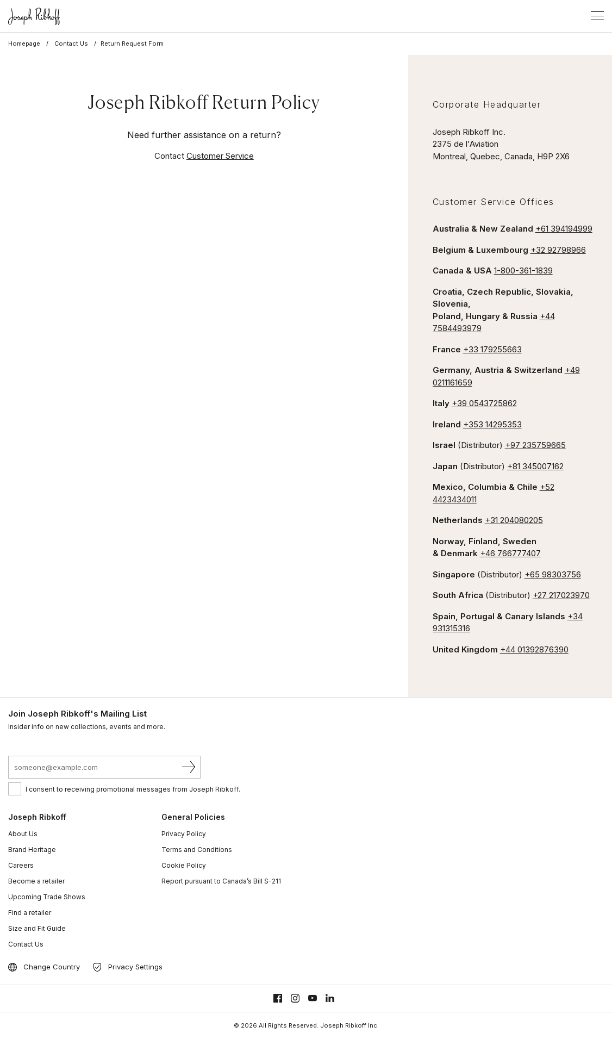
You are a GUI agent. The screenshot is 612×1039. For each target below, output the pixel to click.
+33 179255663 (492, 349)
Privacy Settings (135, 966)
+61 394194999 (563, 228)
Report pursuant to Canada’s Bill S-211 (221, 881)
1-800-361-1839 (523, 270)
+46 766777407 (510, 553)
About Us (23, 834)
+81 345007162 (535, 466)
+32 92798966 (558, 250)
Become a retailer (36, 881)
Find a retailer (29, 913)
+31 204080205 (514, 520)
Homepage (24, 43)
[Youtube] (312, 998)
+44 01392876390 (534, 649)
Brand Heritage (32, 849)
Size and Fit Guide (37, 928)
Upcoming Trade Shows (46, 897)
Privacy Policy (183, 834)
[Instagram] (295, 998)
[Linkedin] (330, 998)
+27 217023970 (561, 595)
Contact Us (71, 43)
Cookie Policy (183, 865)
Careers (21, 865)
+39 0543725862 (484, 403)
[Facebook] (277, 998)
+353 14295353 (492, 424)
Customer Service (220, 156)
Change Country (51, 966)
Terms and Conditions (196, 849)
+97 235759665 (535, 445)
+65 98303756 (552, 574)
